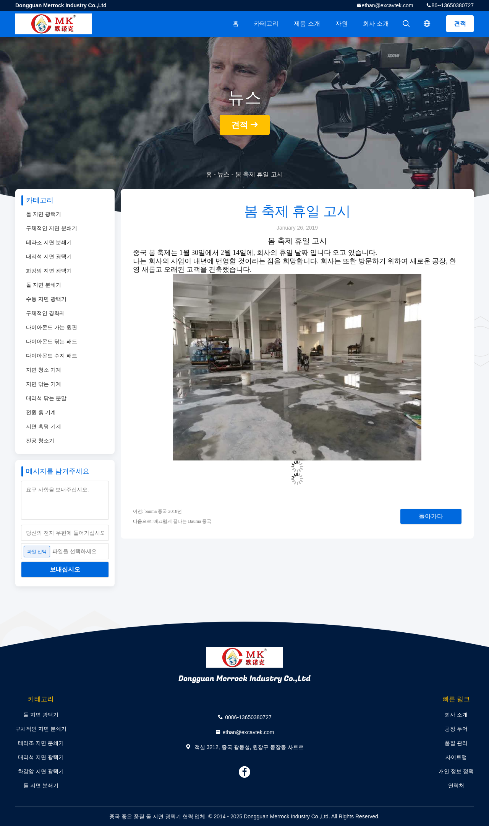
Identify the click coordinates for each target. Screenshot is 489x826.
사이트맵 (456, 757)
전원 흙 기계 (41, 412)
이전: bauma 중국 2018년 (157, 511)
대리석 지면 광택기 (49, 256)
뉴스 (223, 174)
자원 (341, 23)
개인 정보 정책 (456, 771)
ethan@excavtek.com (387, 5)
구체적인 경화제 (45, 313)
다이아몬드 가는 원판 (51, 327)
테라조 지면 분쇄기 (49, 242)
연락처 (456, 785)
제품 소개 (307, 23)
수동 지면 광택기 (46, 299)
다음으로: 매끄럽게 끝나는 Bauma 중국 (172, 521)
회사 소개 (376, 23)
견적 (460, 23)
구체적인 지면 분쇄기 (51, 228)
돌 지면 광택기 (43, 214)
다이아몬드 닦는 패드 (51, 341)
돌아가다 (431, 516)
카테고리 (266, 23)
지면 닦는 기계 (43, 384)
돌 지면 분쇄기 (43, 285)
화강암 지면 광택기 (49, 271)
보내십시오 (65, 569)
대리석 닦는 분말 (46, 398)
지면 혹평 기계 (43, 426)
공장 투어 (456, 729)
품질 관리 (456, 743)
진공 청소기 (40, 440)
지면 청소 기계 (43, 370)
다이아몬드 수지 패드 (51, 356)
